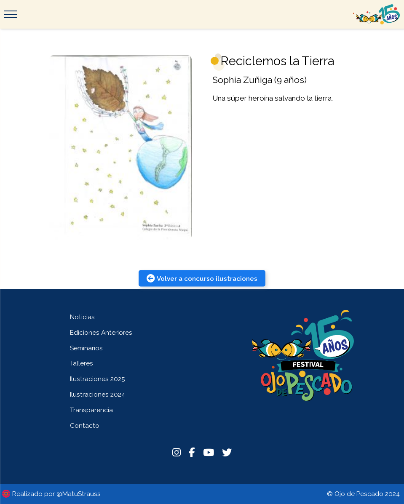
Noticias (82, 317)
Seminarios (86, 348)
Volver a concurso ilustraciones (202, 278)
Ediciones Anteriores (101, 332)
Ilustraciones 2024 (97, 394)
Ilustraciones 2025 (97, 379)
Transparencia (91, 410)
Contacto (84, 425)
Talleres (81, 363)
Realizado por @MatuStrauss (56, 494)
